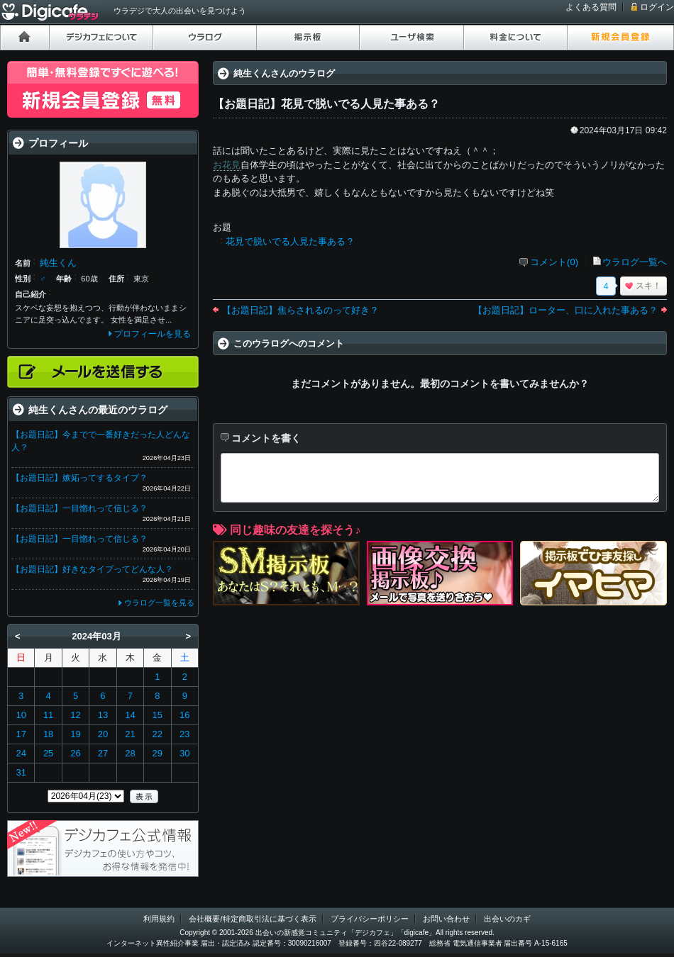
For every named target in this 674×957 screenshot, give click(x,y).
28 (130, 753)
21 (130, 734)
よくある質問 (591, 7)
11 (48, 715)
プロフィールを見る (152, 334)
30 (184, 753)
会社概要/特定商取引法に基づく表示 (252, 918)
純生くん (58, 262)
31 (21, 772)
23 (184, 734)
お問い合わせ (446, 918)
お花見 (227, 165)
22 (157, 734)
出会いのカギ (507, 918)
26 (75, 753)
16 (184, 715)
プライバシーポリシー (370, 918)
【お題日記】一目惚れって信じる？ (79, 508)
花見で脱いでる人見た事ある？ (290, 241)
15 (157, 715)
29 (157, 753)
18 (48, 734)
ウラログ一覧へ (634, 262)
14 (130, 715)
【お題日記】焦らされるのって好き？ (300, 310)
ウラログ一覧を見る (159, 602)
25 (48, 753)
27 (103, 753)
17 (21, 734)
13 (103, 715)
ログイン (657, 7)
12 (75, 715)
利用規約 (159, 918)
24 (21, 753)
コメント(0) (554, 262)
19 (75, 734)
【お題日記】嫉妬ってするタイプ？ (79, 478)
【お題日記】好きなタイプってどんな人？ (92, 569)
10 (21, 715)
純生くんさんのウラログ (284, 73)
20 (103, 734)
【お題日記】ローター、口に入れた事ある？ (565, 310)
